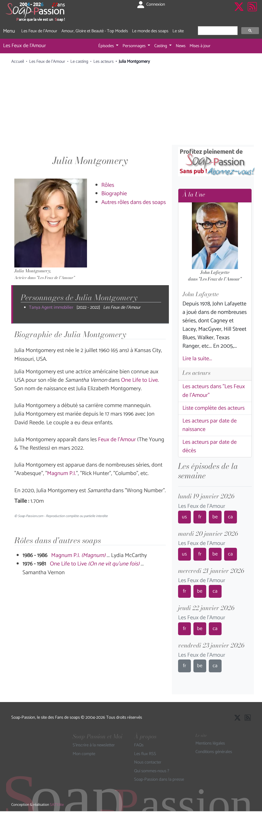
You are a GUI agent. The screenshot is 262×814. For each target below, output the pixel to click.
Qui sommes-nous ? (151, 771)
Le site (178, 31)
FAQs (139, 745)
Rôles (107, 185)
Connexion (150, 4)
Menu (9, 31)
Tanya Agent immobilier (51, 307)
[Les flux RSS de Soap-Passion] (252, 12)
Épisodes (106, 45)
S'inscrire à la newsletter (94, 745)
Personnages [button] (135, 45)
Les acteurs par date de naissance (209, 425)
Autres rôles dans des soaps (133, 202)
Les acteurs (103, 61)
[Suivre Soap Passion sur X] (239, 12)
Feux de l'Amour (117, 439)
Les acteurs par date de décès (209, 446)
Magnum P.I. (61, 473)
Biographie (114, 193)
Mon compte (84, 754)
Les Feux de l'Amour (39, 31)
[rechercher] (217, 31)
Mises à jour (200, 45)
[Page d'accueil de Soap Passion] (36, 12)
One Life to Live (139, 380)
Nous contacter (147, 762)
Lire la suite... (197, 358)
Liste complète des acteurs (213, 408)
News (180, 45)
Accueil (17, 61)
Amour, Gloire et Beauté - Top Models (94, 31)
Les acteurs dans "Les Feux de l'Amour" (213, 391)
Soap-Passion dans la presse (159, 779)
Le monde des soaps (150, 31)
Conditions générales (213, 752)
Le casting (79, 61)
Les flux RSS (145, 754)
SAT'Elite (57, 805)
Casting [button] (161, 45)
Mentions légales (210, 743)
